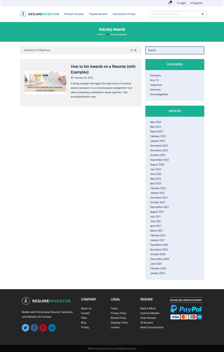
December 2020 (159, 244)
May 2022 (155, 178)
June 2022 (156, 174)
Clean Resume (148, 317)
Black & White (148, 308)
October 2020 (158, 254)
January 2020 (157, 273)
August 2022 (157, 164)
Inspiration (156, 84)
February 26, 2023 (82, 77)
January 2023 (157, 140)
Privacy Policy (118, 313)
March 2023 (156, 131)
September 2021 (159, 207)
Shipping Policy (119, 322)
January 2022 (157, 192)
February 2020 (158, 268)
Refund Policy (118, 317)
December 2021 (159, 197)
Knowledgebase (159, 94)
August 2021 (157, 211)
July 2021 (155, 216)
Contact (85, 313)
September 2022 (159, 159)
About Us (86, 308)
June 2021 (156, 221)
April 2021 (155, 225)
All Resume (146, 322)
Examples (155, 75)
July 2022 (155, 169)
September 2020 (159, 259)
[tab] (132, 50)
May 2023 (155, 126)
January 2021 (157, 240)
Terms (114, 308)
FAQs (84, 317)
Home (100, 34)
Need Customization (151, 327)
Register (195, 3)
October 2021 (158, 202)
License (115, 327)
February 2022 (158, 188)
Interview (155, 89)
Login (181, 3)
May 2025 (155, 122)
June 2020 (156, 263)
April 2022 (155, 183)
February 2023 (158, 136)
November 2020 (159, 249)
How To (154, 80)
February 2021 (158, 235)
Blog (83, 322)
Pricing (85, 327)
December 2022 (159, 145)
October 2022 (158, 155)
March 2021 (156, 230)
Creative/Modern (149, 313)
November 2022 (159, 150)
